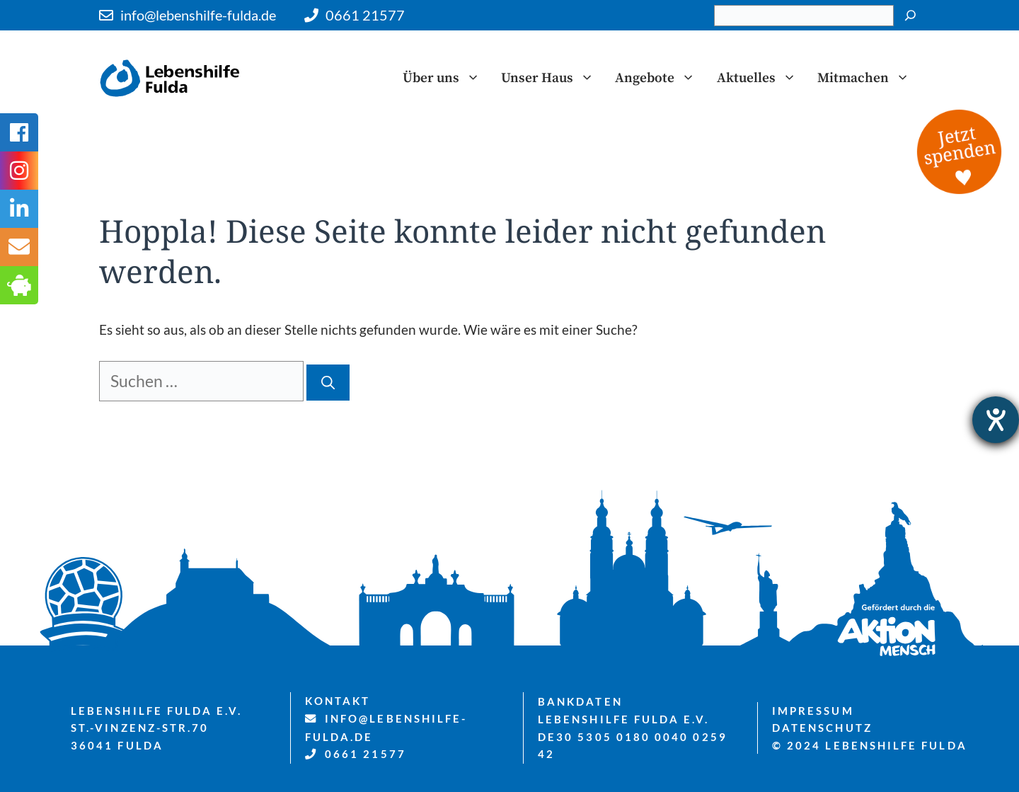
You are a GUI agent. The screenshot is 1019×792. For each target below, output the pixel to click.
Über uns (446, 78)
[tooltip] (19, 247)
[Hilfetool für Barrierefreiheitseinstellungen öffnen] (995, 419)
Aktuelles (762, 78)
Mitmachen (868, 78)
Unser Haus (552, 78)
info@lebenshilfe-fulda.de (198, 14)
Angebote (660, 78)
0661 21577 (365, 14)
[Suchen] (910, 15)
